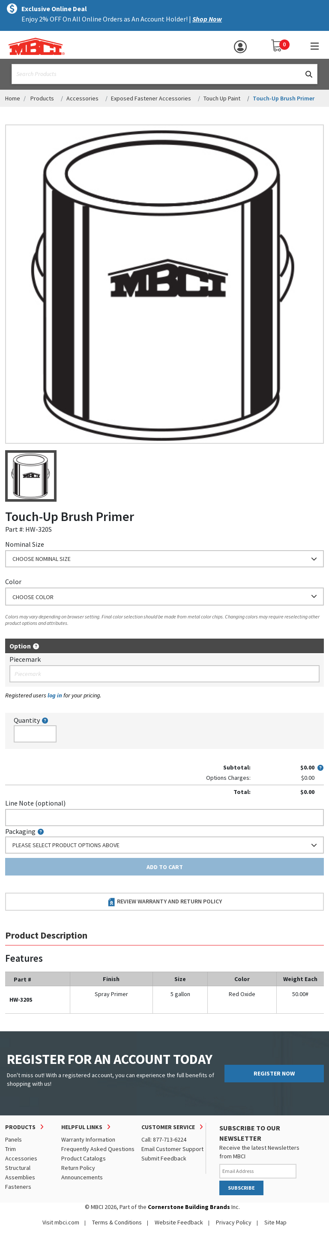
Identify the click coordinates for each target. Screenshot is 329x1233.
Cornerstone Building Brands (189, 1207)
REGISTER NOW (274, 1073)
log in (55, 695)
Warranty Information (88, 1139)
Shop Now (207, 19)
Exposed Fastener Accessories (151, 98)
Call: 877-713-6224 (163, 1139)
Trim (10, 1149)
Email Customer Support (172, 1149)
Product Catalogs (83, 1158)
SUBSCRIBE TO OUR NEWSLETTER (249, 1133)
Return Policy (78, 1168)
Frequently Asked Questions (98, 1149)
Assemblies (20, 1177)
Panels (13, 1139)
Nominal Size (24, 544)
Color (13, 581)
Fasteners (18, 1187)
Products (42, 98)
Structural (17, 1168)
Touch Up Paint (221, 98)
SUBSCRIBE (241, 1188)
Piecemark (25, 659)
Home (12, 98)
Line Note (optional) (35, 803)
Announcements (82, 1177)
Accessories (82, 98)
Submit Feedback (163, 1158)
